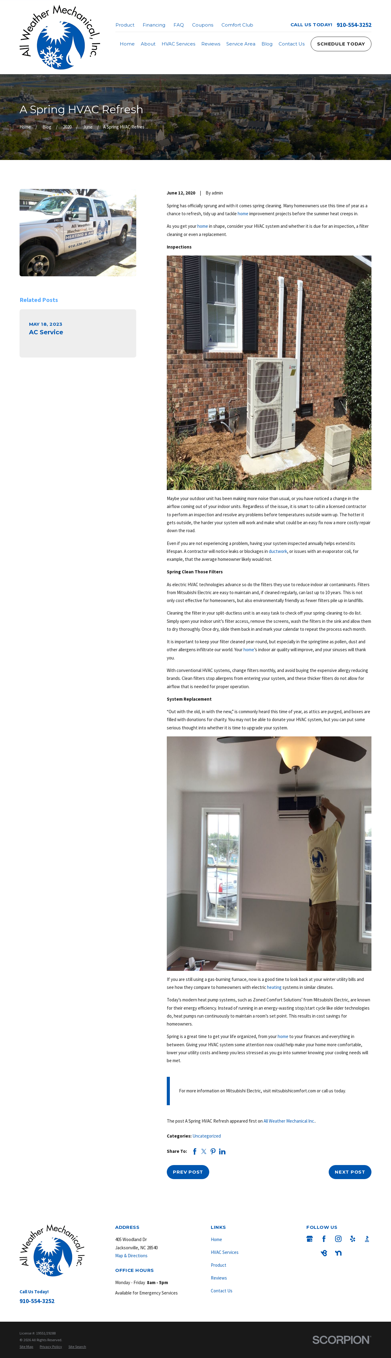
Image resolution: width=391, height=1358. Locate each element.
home (243, 213)
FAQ (179, 25)
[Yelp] (352, 1239)
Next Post (350, 1172)
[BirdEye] (324, 1253)
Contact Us (221, 1291)
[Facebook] (324, 1239)
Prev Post (188, 1172)
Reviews (219, 1278)
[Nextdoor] (338, 1253)
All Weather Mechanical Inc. (289, 1121)
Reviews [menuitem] (210, 44)
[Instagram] (338, 1239)
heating (274, 987)
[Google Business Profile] (309, 1239)
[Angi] (309, 1253)
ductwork (278, 551)
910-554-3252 (354, 25)
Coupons (202, 25)
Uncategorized (206, 1136)
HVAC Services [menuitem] (178, 44)
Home (216, 1239)
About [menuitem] (148, 44)
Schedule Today (341, 44)
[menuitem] (26, 1346)
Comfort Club (237, 25)
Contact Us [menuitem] (292, 44)
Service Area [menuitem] (240, 44)
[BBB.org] (367, 1239)
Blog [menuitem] (266, 44)
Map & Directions (131, 1255)
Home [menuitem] (127, 44)
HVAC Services (225, 1252)
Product (124, 25)
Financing (154, 25)
